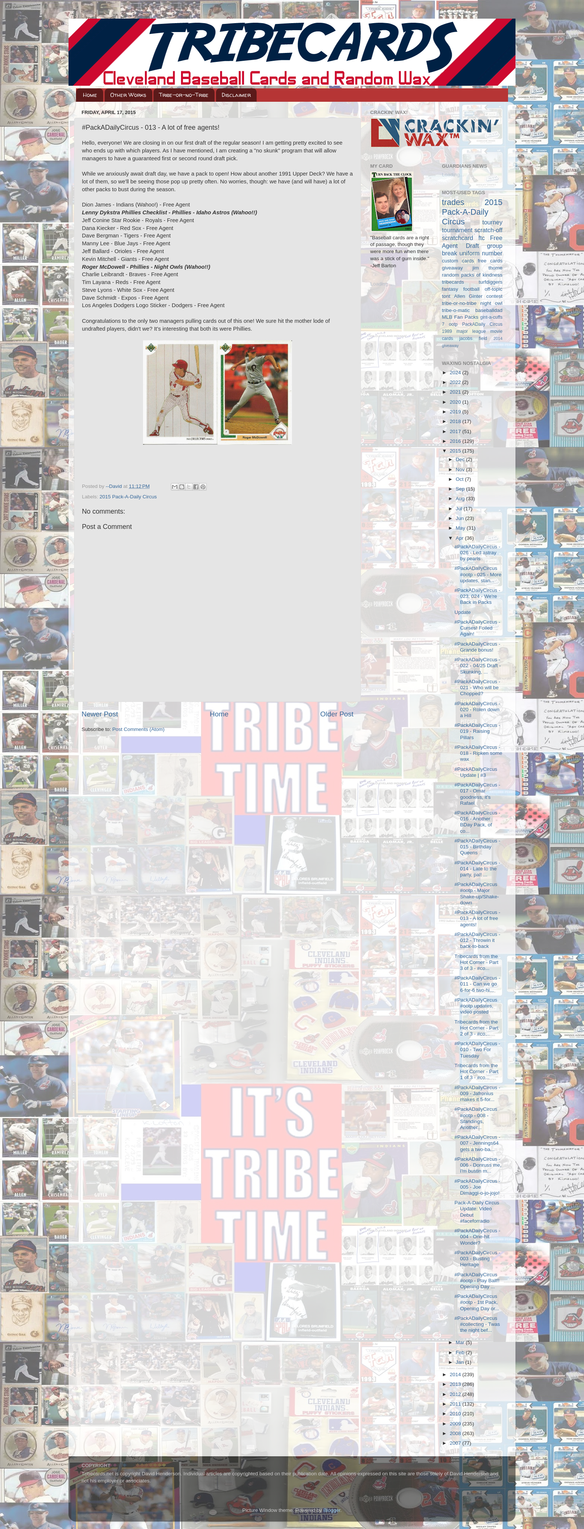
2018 (456, 421)
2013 (456, 1384)
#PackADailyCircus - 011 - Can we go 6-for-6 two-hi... (477, 984)
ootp (453, 324)
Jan (461, 1362)
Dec (461, 459)
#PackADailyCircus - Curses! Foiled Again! (477, 628)
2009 (456, 1423)
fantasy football (461, 289)
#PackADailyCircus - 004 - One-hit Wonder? (477, 1236)
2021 (456, 392)
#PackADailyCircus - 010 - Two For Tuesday (477, 1049)
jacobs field (473, 338)
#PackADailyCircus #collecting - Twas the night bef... (477, 1324)
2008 (456, 1433)
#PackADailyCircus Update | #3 (475, 772)
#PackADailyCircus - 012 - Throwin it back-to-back (477, 940)
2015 (456, 451)
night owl (491, 303)
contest (494, 296)
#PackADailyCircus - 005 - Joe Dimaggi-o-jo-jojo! (477, 1187)
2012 (456, 1394)
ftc (481, 237)
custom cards (458, 261)
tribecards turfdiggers (472, 282)
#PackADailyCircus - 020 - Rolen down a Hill (477, 709)
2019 (456, 411)
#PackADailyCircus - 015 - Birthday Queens (477, 846)
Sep (461, 489)
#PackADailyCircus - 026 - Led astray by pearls (477, 552)
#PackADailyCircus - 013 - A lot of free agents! (477, 918)
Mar (461, 1342)
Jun (461, 518)
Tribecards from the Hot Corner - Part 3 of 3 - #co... (476, 962)
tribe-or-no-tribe (459, 303)
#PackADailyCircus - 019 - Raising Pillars (477, 731)
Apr (460, 538)
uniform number (481, 253)
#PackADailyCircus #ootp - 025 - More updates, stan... (477, 574)
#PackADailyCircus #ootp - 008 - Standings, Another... (475, 1118)
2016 (456, 441)
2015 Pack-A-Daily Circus (128, 496)
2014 (456, 1374)
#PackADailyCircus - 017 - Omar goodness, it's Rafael (477, 794)
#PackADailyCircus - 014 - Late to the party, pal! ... (477, 868)
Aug (461, 498)
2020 (456, 402)
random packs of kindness (472, 275)
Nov (461, 469)
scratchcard (457, 237)
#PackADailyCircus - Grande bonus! (477, 647)
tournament (457, 230)
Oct (460, 479)
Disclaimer (236, 95)
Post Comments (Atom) (138, 729)
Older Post (336, 714)
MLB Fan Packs (460, 317)
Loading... (381, 284)
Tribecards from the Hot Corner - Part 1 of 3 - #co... (476, 1071)
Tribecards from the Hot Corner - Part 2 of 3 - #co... (476, 1028)
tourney (492, 222)
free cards (490, 261)
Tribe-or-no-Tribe (184, 95)
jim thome (487, 268)
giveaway (452, 268)
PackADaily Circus (482, 324)
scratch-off (488, 230)
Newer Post (100, 714)
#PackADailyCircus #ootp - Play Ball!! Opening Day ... (476, 1280)
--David (114, 486)
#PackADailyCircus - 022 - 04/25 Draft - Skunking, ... (477, 665)
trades (453, 202)
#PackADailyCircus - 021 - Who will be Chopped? (477, 687)
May (461, 528)
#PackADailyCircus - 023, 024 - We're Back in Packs (477, 596)
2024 (456, 372)
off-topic (493, 289)
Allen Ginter (468, 296)
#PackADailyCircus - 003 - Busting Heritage (477, 1258)
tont (446, 296)
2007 (456, 1443)
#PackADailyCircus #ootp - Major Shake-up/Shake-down (476, 893)
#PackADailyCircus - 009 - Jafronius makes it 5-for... (477, 1093)
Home (90, 95)
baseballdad (488, 310)
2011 (456, 1404)
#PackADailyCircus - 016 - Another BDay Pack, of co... (477, 822)
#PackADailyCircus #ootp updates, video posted (475, 1006)
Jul (460, 508)
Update (462, 612)
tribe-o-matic (456, 310)
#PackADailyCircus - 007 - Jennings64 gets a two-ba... (477, 1143)
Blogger (331, 1510)
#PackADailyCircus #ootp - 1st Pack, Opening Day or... (476, 1302)
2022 (456, 382)
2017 (456, 431)
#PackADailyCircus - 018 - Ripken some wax (478, 753)
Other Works (128, 95)
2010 (456, 1413)
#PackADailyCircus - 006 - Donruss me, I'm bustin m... (477, 1165)
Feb (461, 1352)
